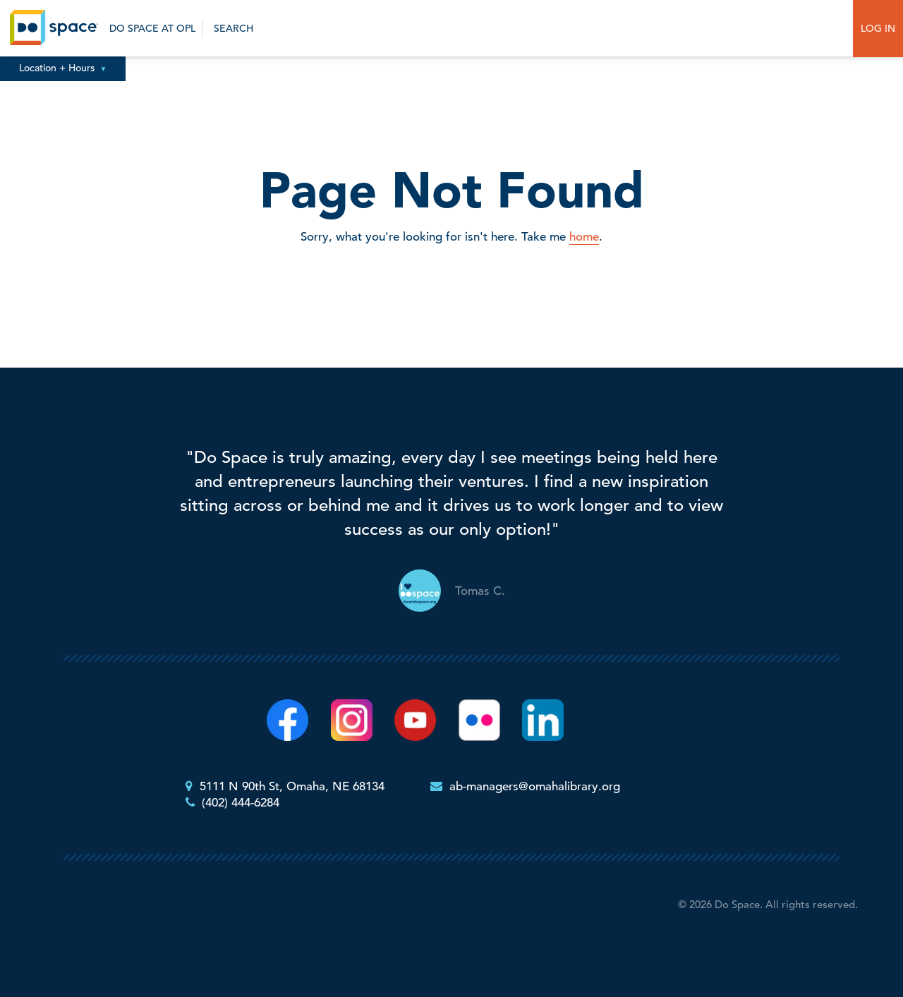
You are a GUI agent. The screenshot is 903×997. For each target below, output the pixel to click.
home (584, 236)
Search (232, 28)
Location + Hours (63, 67)
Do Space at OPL (152, 28)
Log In (878, 28)
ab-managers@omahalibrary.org (534, 786)
